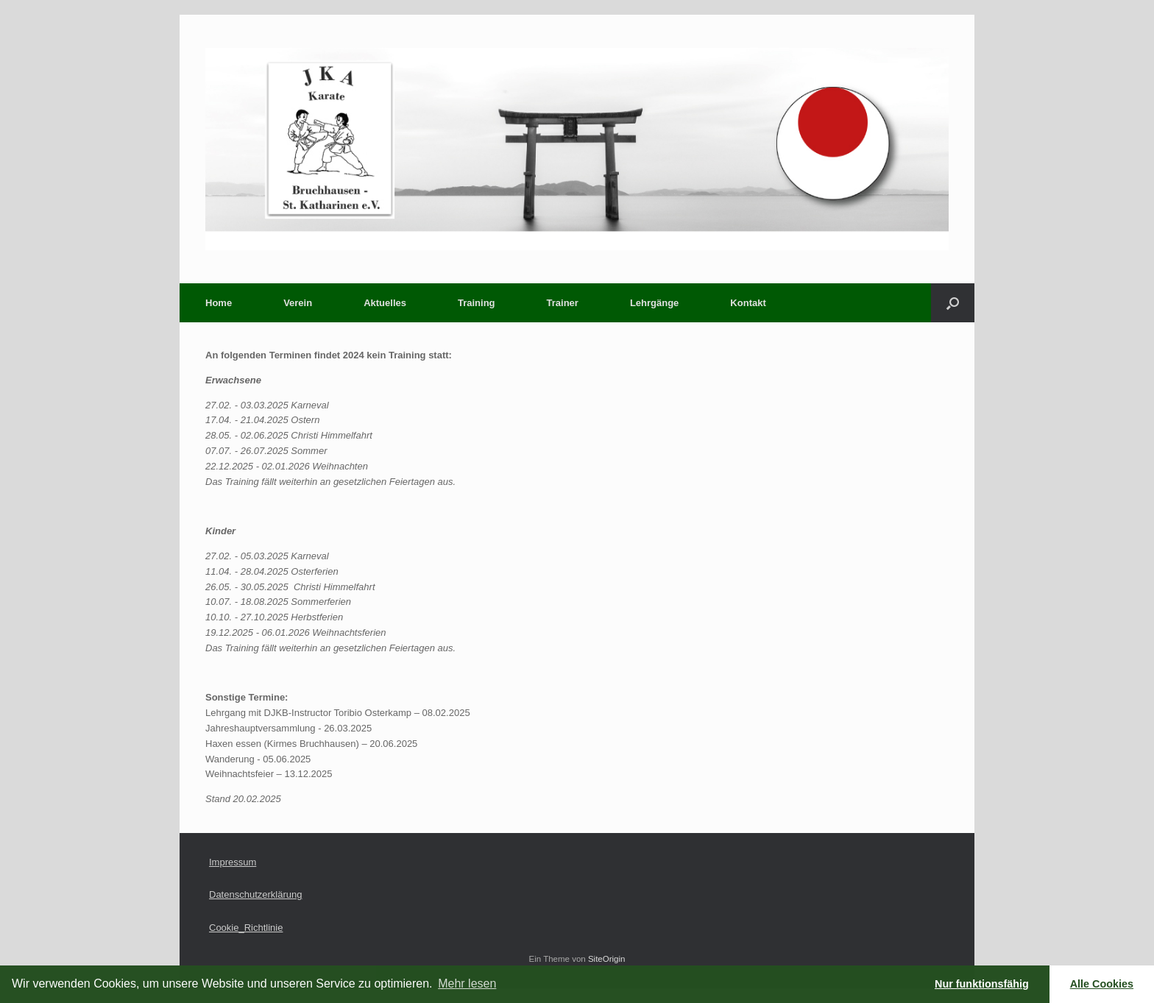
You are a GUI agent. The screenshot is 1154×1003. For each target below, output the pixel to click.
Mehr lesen (467, 983)
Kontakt (747, 302)
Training (476, 302)
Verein (297, 302)
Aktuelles (385, 302)
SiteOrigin (607, 958)
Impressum (232, 862)
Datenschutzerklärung (255, 894)
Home (218, 302)
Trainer (562, 302)
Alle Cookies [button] (1101, 984)
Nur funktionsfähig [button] (982, 984)
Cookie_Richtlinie (246, 927)
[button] (952, 302)
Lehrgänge (654, 302)
